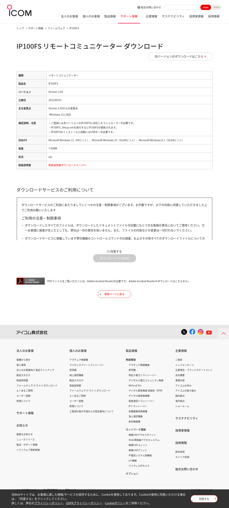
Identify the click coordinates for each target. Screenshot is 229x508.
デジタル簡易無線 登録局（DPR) (145, 401)
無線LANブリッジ (138, 461)
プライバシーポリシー (48, 503)
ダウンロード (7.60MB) (114, 261)
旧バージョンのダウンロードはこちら (179, 56)
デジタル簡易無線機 (139, 406)
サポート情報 (129, 16)
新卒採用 (180, 462)
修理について (23, 411)
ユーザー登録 (23, 406)
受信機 (72, 380)
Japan (206, 7)
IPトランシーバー (138, 417)
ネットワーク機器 (136, 440)
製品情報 (110, 16)
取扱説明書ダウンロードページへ (67, 165)
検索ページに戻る (114, 302)
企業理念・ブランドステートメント (194, 380)
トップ (20, 28)
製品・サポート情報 (26, 455)
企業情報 (151, 16)
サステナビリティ (173, 16)
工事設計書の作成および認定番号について (91, 422)
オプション (132, 484)
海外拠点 (180, 411)
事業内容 (180, 391)
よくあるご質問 (24, 401)
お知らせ (22, 436)
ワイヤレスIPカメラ (139, 476)
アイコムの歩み (183, 396)
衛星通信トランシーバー (141, 411)
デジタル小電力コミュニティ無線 (146, 391)
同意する (116, 251)
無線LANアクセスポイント (142, 445)
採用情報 (214, 16)
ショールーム (182, 417)
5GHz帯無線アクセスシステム (144, 450)
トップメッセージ (184, 375)
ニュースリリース (25, 450)
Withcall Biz (135, 396)
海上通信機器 (76, 386)
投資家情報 (196, 16)
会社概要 (180, 386)
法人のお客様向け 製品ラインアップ (35, 380)
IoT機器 (133, 471)
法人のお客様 (69, 16)
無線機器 (131, 370)
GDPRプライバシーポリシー (84, 503)
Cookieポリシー (115, 503)
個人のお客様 (91, 16)
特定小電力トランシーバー (143, 386)
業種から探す (23, 370)
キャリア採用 (182, 467)
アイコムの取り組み (185, 401)
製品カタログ (23, 386)
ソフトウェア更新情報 (28, 460)
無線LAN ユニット (138, 455)
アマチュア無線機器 (139, 375)
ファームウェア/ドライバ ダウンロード (36, 396)
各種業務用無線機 (138, 422)
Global (216, 7)
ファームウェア (56, 28)
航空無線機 (134, 432)
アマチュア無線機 (78, 370)
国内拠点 (180, 406)
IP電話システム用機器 (140, 466)
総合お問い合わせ (151, 7)
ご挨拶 (178, 370)
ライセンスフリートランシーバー (86, 375)
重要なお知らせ (24, 445)
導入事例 (21, 375)
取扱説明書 (22, 391)
